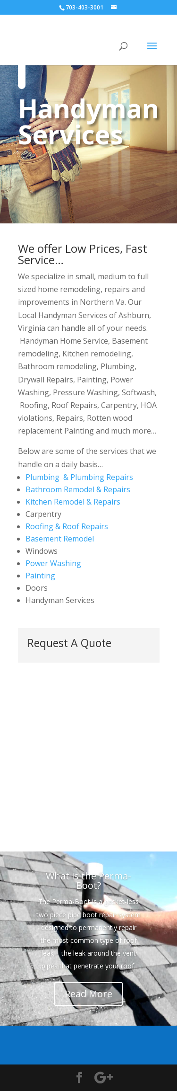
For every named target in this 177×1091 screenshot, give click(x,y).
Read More (88, 993)
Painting (40, 575)
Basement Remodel (59, 538)
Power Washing (53, 563)
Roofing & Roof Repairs (66, 526)
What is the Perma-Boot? (88, 880)
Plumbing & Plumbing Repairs (79, 477)
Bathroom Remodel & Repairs (77, 489)
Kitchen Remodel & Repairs (72, 502)
